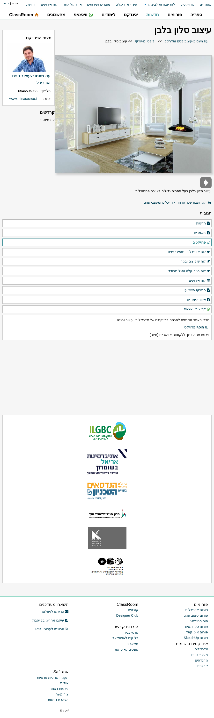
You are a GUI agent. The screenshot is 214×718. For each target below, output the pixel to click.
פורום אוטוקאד (197, 632)
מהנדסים (201, 660)
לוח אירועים (49, 4)
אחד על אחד (72, 4)
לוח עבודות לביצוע (161, 4)
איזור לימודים (198, 300)
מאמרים (206, 4)
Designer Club (127, 615)
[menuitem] (203, 4)
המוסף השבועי (197, 290)
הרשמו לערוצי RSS (51, 629)
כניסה (5, 3)
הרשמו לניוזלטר (55, 611)
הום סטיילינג (199, 621)
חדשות (203, 223)
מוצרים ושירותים (98, 4)
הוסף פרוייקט (196, 327)
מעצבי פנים (199, 655)
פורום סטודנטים (196, 627)
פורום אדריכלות (196, 610)
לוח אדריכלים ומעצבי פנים (189, 252)
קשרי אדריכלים (126, 4)
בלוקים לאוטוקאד (125, 638)
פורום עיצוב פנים (196, 615)
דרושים (30, 4)
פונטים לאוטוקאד (125, 649)
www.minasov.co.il (23, 99)
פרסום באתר (59, 689)
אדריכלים (201, 649)
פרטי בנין (131, 632)
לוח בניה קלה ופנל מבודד (189, 271)
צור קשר (62, 694)
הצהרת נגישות (58, 700)
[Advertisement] (107, 377)
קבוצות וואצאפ (197, 309)
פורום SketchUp (196, 638)
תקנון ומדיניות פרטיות (52, 677)
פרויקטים (201, 242)
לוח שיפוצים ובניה (195, 261)
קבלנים (202, 666)
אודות (64, 683)
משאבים (132, 644)
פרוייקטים (187, 4)
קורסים (133, 610)
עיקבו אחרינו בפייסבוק (50, 620)
